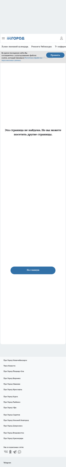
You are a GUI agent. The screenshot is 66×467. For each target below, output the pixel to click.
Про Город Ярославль (13, 389)
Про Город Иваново (12, 384)
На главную (33, 270)
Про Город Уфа (10, 407)
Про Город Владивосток (14, 433)
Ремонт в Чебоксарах (41, 46)
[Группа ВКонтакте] (6, 452)
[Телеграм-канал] (15, 452)
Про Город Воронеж (12, 378)
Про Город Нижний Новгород (16, 420)
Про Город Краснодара (13, 438)
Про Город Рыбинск (12, 402)
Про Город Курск (11, 396)
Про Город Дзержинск (13, 426)
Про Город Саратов (12, 415)
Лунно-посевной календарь (15, 46)
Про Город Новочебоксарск (15, 360)
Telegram (7, 462)
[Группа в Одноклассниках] (10, 452)
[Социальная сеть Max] (19, 452)
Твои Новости (9, 366)
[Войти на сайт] (61, 38)
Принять (55, 55)
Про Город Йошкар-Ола (14, 371)
